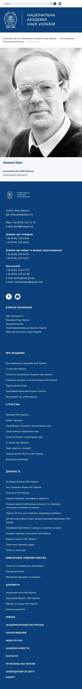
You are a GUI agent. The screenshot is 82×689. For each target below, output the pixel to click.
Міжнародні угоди (15, 571)
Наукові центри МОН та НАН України (24, 453)
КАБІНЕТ (10, 677)
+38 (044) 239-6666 (17, 242)
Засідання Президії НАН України (22, 481)
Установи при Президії (17, 442)
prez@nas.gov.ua (23, 226)
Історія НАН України (16, 368)
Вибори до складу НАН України (22, 603)
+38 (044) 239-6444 (17, 238)
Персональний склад (13, 41)
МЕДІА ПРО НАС (14, 640)
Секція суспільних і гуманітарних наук (24, 436)
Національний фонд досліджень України (26, 327)
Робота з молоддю (16, 550)
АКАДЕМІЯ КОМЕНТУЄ (18, 648)
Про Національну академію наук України (26, 363)
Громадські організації (17, 459)
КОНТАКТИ (12, 655)
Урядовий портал (14, 323)
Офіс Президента (14, 315)
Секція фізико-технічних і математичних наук (28, 425)
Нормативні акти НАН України (21, 592)
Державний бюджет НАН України (23, 598)
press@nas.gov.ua (24, 278)
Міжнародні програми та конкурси (23, 576)
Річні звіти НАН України (17, 492)
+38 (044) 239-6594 (17, 254)
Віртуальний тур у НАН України (21, 396)
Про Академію (67, 38)
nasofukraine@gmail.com (28, 282)
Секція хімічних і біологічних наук (22, 431)
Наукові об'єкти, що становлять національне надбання (33, 513)
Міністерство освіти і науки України (23, 331)
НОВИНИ (10, 617)
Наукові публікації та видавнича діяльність (27, 498)
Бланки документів (15, 609)
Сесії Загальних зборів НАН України (23, 487)
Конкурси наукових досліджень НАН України (28, 533)
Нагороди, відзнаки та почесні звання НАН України (31, 379)
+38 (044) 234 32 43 (24, 222)
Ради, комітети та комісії (18, 448)
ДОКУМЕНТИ (13, 584)
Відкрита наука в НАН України (21, 538)
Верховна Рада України (18, 319)
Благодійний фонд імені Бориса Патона (26, 391)
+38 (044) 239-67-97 (18, 270)
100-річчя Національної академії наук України (29, 374)
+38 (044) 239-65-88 (18, 274)
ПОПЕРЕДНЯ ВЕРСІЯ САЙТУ (20, 671)
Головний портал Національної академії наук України (29, 38)
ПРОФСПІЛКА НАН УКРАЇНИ (20, 663)
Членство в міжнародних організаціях (25, 565)
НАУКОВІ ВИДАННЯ (16, 632)
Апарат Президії (14, 420)
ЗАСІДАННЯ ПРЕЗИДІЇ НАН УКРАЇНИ (25, 624)
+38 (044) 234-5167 (17, 258)
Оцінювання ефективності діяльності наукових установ (33, 527)
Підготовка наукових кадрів (20, 544)
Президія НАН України (17, 414)
